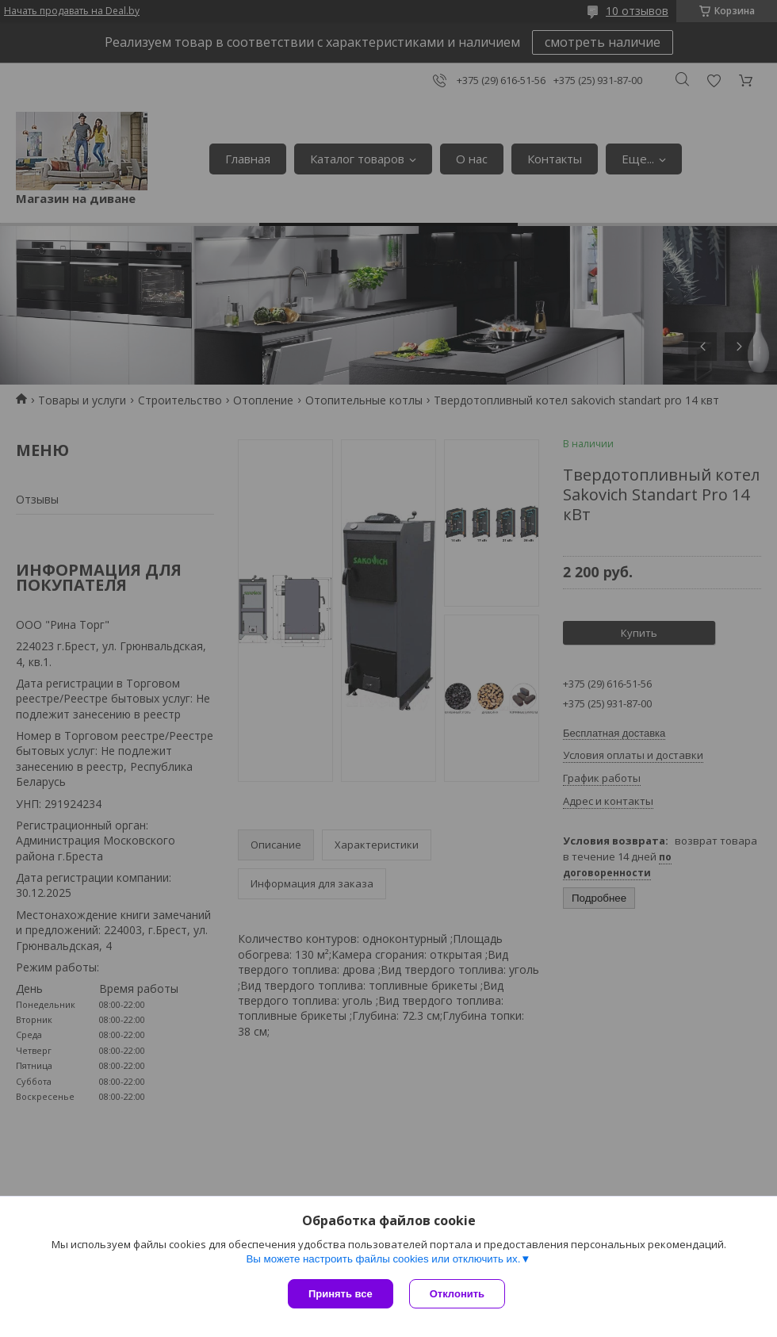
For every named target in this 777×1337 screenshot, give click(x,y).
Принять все (340, 1294)
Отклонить (457, 1294)
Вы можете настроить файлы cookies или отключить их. (383, 1259)
